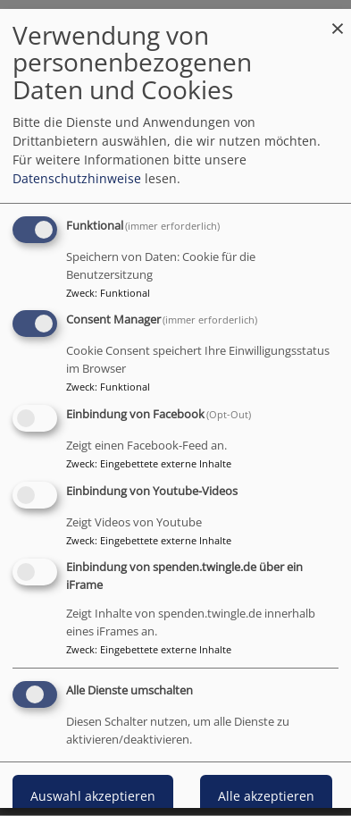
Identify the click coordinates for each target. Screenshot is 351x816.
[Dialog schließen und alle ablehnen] (337, 19)
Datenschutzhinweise (77, 177)
